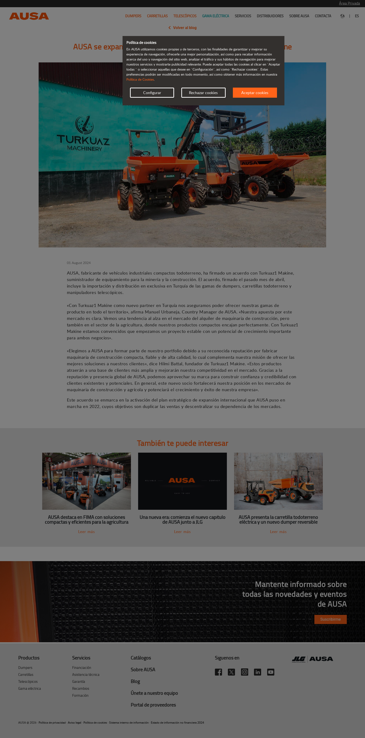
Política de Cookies (140, 79)
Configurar (152, 92)
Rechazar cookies (203, 92)
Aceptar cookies (254, 92)
